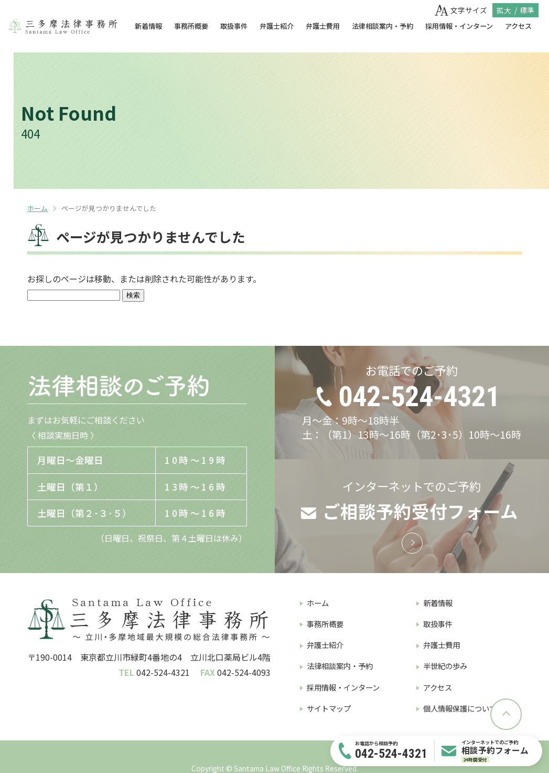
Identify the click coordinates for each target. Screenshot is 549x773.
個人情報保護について (460, 708)
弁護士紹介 (277, 26)
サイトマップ (329, 708)
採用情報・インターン (459, 26)
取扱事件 (233, 26)
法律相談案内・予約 (382, 26)
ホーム (37, 208)
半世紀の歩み (445, 665)
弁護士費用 (323, 26)
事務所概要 (191, 26)
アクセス (518, 26)
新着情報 (148, 26)
